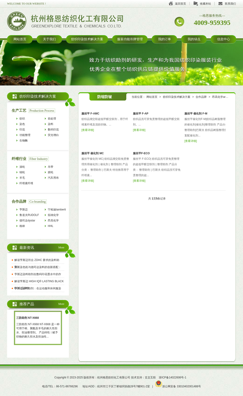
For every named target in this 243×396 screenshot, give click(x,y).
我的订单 (164, 39)
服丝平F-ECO (141, 153)
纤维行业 (19, 159)
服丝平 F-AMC (90, 113)
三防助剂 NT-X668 (27, 317)
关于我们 (49, 39)
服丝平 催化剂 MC (92, 153)
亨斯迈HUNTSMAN (27, 210)
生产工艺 (19, 110)
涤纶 (22, 166)
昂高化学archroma (223, 96)
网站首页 (20, 39)
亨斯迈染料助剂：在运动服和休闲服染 (37, 288)
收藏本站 (205, 3)
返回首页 (180, 3)
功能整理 (24, 135)
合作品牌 (201, 96)
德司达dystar (27, 220)
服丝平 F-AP (140, 113)
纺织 (22, 118)
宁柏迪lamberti (57, 209)
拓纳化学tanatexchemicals (58, 215)
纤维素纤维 (26, 183)
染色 (22, 124)
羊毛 (22, 177)
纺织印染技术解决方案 (87, 39)
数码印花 (53, 129)
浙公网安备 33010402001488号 (178, 386)
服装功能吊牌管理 (130, 39)
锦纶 (22, 172)
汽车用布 (53, 177)
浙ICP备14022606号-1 (172, 377)
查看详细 (87, 130)
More (61, 247)
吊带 (50, 166)
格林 (22, 226)
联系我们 (230, 3)
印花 (22, 129)
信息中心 (223, 39)
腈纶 (50, 172)
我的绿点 (194, 39)
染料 (50, 124)
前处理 (52, 118)
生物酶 (23, 140)
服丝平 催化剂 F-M (195, 113)
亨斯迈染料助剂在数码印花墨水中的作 (37, 274)
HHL (50, 226)
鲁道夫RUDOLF (29, 215)
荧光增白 (53, 135)
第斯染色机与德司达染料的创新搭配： (37, 267)
